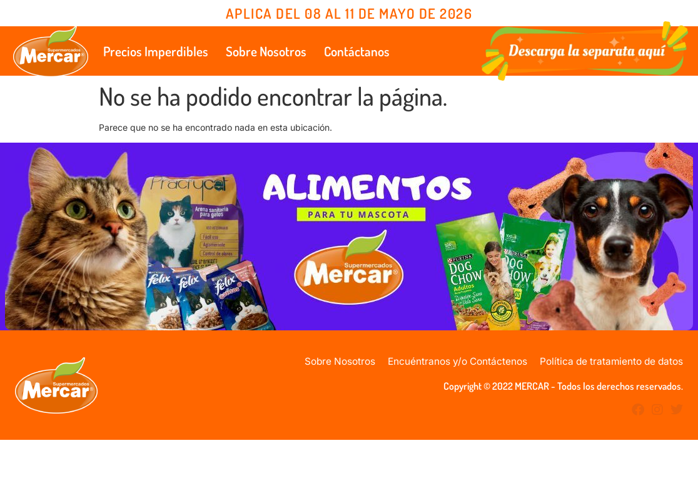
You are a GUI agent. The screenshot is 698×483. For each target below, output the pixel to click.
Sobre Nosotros (266, 51)
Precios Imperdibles (155, 51)
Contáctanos (357, 51)
